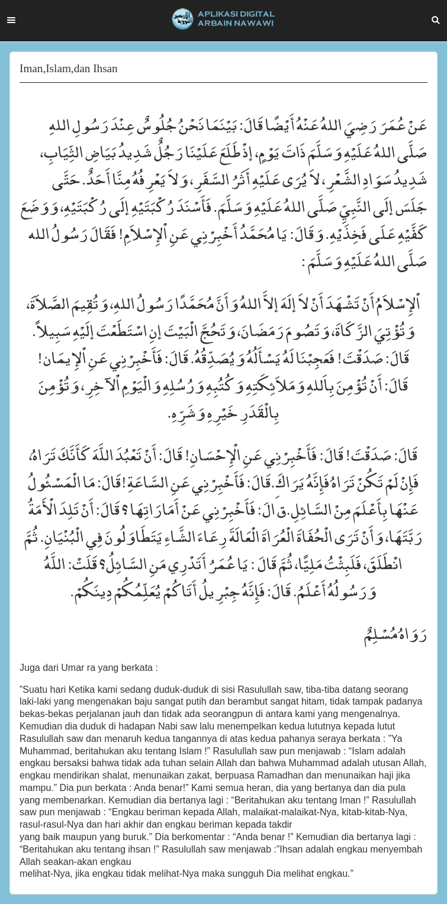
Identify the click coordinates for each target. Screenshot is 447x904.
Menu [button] (11, 20)
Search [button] (435, 20)
